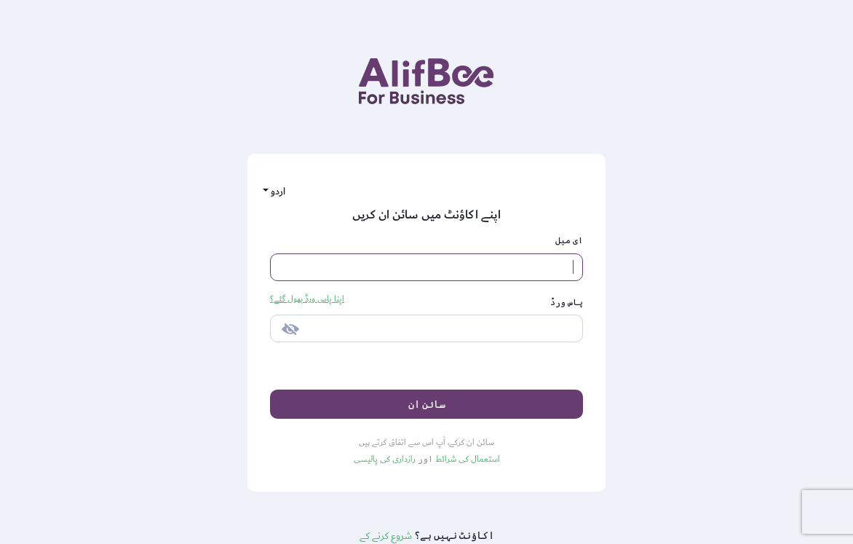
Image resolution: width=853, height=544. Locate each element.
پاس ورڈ (566, 302)
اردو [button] (277, 191)
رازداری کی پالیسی (385, 459)
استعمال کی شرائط (466, 459)
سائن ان (426, 404)
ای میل (569, 240)
